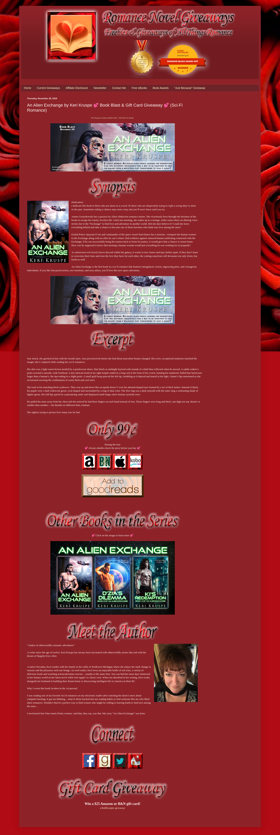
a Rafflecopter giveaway (112, 807)
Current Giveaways (48, 87)
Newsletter (100, 87)
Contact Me (119, 87)
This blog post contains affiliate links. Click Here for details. (112, 118)
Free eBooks (139, 87)
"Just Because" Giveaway (189, 87)
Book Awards (160, 87)
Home (27, 87)
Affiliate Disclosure (77, 87)
